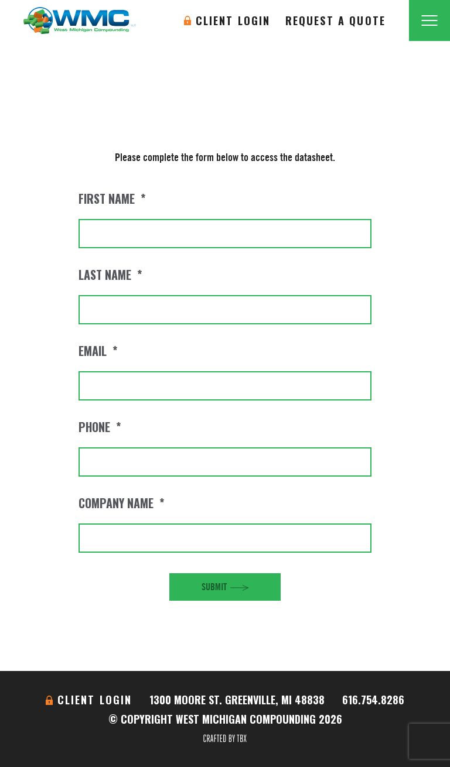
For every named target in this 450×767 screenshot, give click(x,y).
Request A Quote (335, 20)
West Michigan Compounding (79, 20)
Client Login (233, 20)
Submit (214, 587)
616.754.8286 (373, 699)
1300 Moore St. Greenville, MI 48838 (237, 699)
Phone (100, 427)
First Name (112, 198)
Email (98, 351)
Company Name (121, 503)
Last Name (110, 274)
